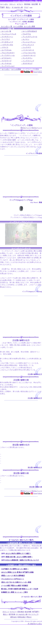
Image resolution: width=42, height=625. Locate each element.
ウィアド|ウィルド (8, 66)
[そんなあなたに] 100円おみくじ (12, 579)
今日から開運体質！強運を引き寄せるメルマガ (22, 560)
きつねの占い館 (17, 7)
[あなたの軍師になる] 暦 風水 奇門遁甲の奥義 (17, 572)
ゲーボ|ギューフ (7, 42)
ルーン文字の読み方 (30, 31)
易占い (8, 7)
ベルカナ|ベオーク (29, 55)
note (31, 7)
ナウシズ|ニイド (28, 45)
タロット (12, 4)
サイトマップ (33, 614)
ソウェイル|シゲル (29, 53)
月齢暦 (15, 589)
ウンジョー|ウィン (29, 42)
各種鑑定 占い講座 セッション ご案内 (14, 592)
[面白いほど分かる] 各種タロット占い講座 (16, 582)
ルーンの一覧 (6, 31)
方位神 (35, 589)
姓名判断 (35, 4)
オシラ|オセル (6, 63)
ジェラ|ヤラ (27, 47)
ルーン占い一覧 (6, 26)
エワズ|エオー (6, 58)
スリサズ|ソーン (7, 37)
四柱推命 (27, 4)
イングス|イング (28, 61)
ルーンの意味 (18, 26)
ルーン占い (4, 4)
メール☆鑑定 (6, 585)
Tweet (35, 72)
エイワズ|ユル (6, 50)
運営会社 (13, 617)
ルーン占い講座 (29, 26)
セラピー (20, 4)
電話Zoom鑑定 (16, 585)
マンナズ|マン (27, 58)
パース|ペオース (28, 50)
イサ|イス (5, 47)
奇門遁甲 (35, 612)
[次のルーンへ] (36, 128)
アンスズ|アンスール (30, 37)
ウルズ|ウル (27, 34)
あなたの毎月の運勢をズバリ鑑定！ (18, 553)
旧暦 (19, 589)
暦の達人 (4, 589)
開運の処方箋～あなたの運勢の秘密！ (19, 557)
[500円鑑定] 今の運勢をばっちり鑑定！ (15, 569)
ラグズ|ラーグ (6, 61)
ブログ (26, 7)
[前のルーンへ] (25, 128)
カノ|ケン (26, 39)
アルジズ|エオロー (8, 53)
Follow (39, 72)
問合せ (29, 617)
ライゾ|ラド (6, 39)
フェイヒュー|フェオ (9, 34)
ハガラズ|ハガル (7, 45)
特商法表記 (22, 617)
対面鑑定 (25, 585)
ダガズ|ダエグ (27, 63)
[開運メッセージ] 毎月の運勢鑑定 (13, 575)
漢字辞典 (12, 614)
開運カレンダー (27, 589)
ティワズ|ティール (8, 55)
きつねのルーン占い (35, 623)
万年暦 (10, 589)
